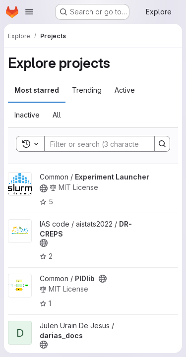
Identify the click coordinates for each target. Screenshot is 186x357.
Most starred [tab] (36, 90)
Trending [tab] (87, 90)
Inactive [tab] (27, 115)
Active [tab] (125, 90)
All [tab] (57, 115)
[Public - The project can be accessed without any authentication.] (44, 188)
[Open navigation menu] (29, 12)
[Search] (109, 144)
